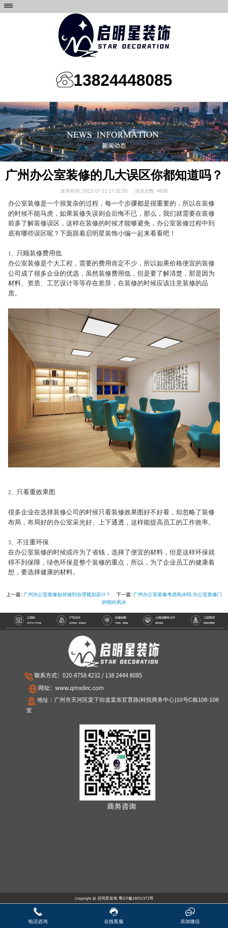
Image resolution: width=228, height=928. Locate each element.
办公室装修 (31, 552)
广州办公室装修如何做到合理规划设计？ (67, 594)
